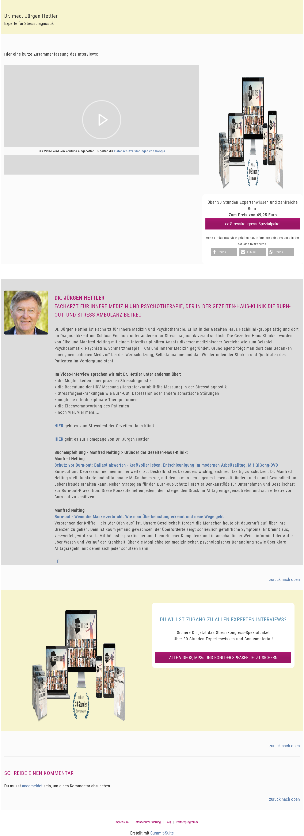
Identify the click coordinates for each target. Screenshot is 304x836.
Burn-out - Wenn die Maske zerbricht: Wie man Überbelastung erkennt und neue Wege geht (139, 516)
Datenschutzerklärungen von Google (139, 151)
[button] (224, 252)
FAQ (168, 822)
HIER (58, 425)
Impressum (122, 822)
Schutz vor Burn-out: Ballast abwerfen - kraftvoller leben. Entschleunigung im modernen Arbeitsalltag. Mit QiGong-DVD (166, 465)
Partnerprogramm (187, 822)
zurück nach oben (284, 579)
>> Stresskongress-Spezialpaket (253, 223)
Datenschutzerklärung (147, 822)
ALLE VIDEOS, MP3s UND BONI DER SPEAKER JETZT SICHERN (223, 657)
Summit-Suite (162, 833)
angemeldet (32, 785)
